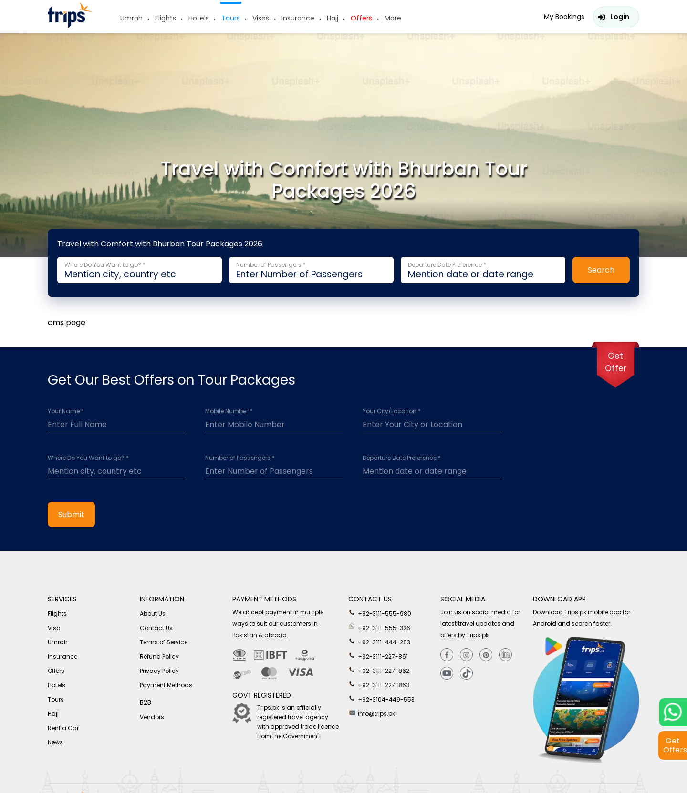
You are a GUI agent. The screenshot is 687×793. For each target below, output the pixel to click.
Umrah (131, 18)
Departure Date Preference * (402, 458)
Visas (260, 18)
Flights (165, 18)
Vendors (152, 717)
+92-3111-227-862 (378, 670)
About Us (153, 614)
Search (601, 269)
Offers (361, 18)
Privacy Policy (159, 671)
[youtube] (446, 674)
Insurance (297, 18)
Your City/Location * (392, 411)
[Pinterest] (485, 655)
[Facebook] (446, 655)
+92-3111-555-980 (379, 613)
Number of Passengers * (240, 458)
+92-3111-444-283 (379, 641)
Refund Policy (159, 656)
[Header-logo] (70, 25)
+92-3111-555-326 (379, 627)
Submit (71, 514)
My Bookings (564, 16)
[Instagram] (466, 655)
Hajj (332, 18)
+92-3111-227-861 (378, 656)
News (55, 742)
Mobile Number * (228, 411)
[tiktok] (466, 674)
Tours (230, 18)
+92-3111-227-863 (378, 684)
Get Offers (675, 745)
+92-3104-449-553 (381, 698)
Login (619, 16)
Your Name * (66, 411)
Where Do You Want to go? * (88, 458)
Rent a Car (63, 728)
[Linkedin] (505, 655)
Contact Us (156, 628)
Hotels (198, 18)
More (393, 18)
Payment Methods (166, 685)
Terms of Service (163, 642)
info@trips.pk (371, 713)
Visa (54, 628)
